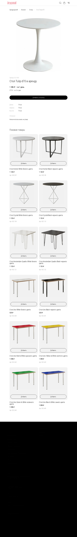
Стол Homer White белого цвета (21, 169)
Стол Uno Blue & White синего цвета (52, 402)
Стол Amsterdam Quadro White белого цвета (23, 262)
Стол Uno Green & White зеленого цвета (22, 403)
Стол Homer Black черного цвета (51, 169)
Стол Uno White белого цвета (20, 310)
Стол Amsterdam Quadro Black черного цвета (53, 262)
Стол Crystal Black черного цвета (51, 215)
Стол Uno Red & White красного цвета (23, 356)
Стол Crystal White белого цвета (21, 215)
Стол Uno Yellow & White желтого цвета (53, 356)
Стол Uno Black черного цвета (50, 310)
